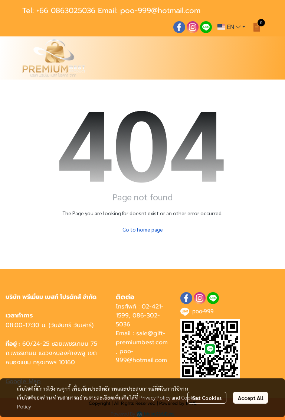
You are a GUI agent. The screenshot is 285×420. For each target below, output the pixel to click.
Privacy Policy (155, 397)
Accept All (250, 397)
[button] (231, 27)
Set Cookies (207, 397)
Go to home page (142, 229)
